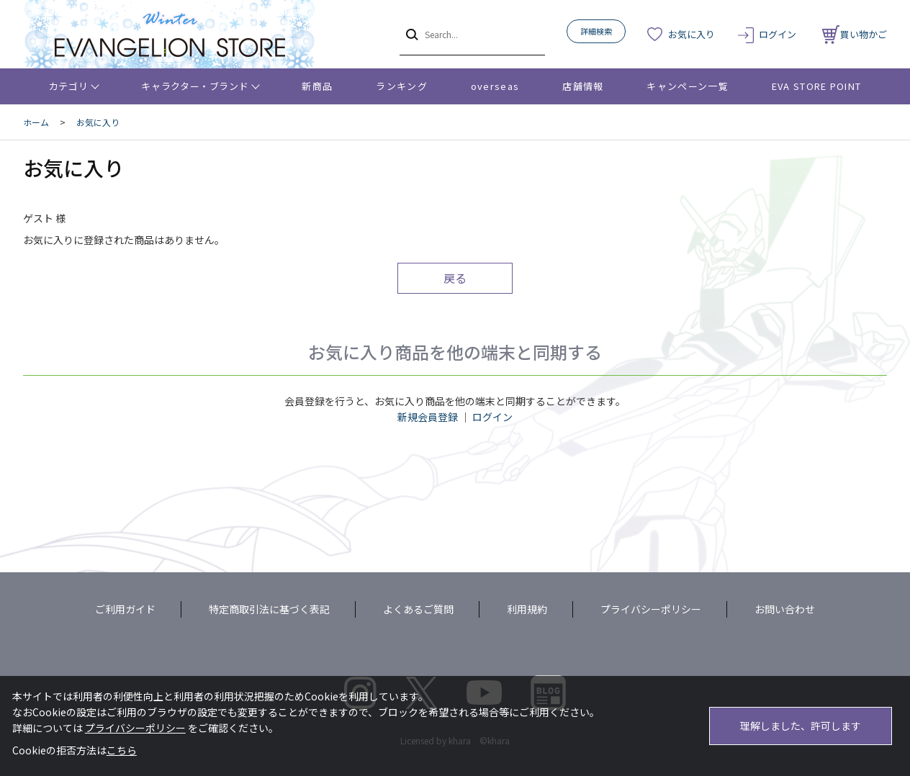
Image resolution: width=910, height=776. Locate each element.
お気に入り (691, 34)
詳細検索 (596, 31)
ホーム (36, 122)
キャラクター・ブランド (194, 86)
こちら (122, 750)
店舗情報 (582, 86)
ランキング (402, 86)
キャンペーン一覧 (687, 86)
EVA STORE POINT (817, 86)
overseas (495, 86)
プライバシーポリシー (650, 609)
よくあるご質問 (418, 609)
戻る (455, 278)
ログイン (777, 34)
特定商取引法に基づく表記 (269, 609)
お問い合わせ (784, 609)
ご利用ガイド (125, 609)
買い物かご (854, 34)
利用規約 (527, 609)
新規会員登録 (427, 417)
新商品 (317, 86)
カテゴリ (69, 86)
